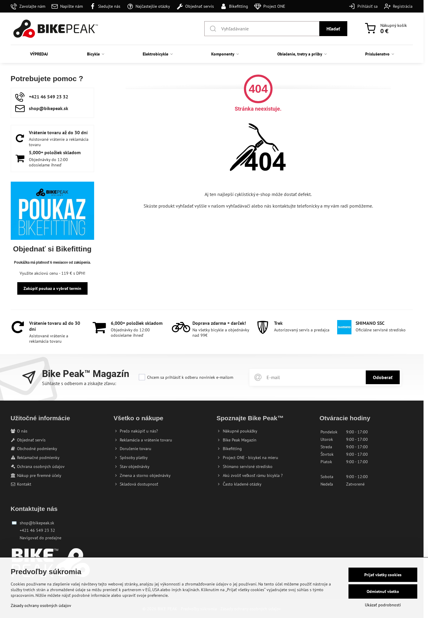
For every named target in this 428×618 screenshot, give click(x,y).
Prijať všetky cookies (382, 574)
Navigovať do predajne (40, 537)
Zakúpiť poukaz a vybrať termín (52, 288)
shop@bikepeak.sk (37, 523)
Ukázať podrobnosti (383, 605)
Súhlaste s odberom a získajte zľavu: (79, 383)
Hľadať (333, 29)
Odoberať (383, 377)
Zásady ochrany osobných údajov (41, 605)
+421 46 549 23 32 (37, 530)
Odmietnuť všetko (383, 591)
